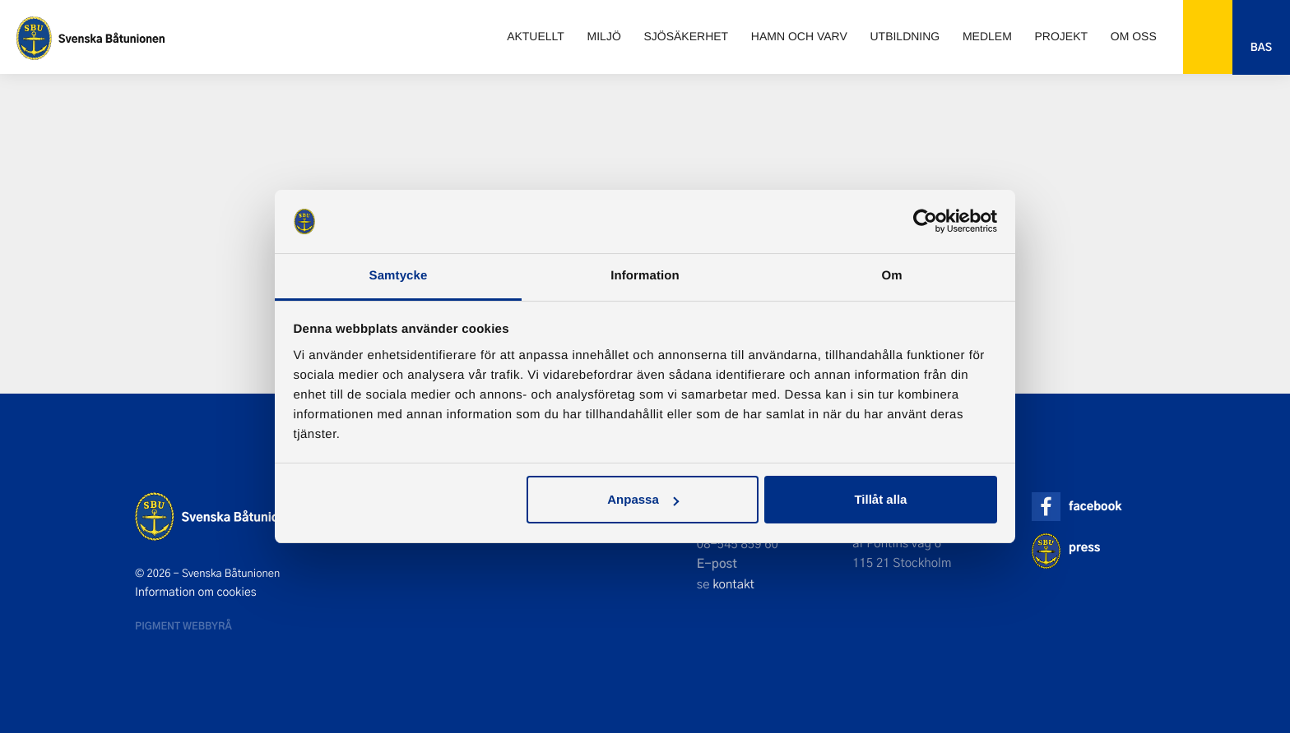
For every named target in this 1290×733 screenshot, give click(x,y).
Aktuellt (535, 36)
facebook (1095, 506)
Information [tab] (645, 276)
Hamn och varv (799, 36)
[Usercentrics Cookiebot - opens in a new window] (925, 221)
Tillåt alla (880, 499)
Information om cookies (196, 591)
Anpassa (643, 499)
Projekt (1061, 36)
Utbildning (905, 36)
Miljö (604, 36)
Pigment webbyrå (183, 625)
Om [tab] (891, 276)
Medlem (987, 36)
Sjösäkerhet (685, 36)
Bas (1261, 47)
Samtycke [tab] (398, 276)
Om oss (1134, 36)
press (1084, 547)
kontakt (733, 583)
